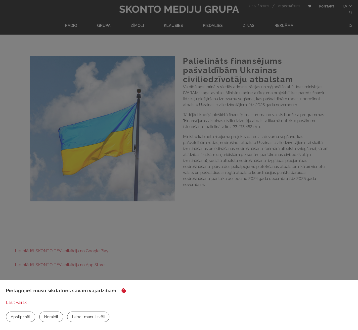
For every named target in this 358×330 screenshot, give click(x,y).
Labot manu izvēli (88, 317)
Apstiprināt (21, 317)
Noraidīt (51, 317)
